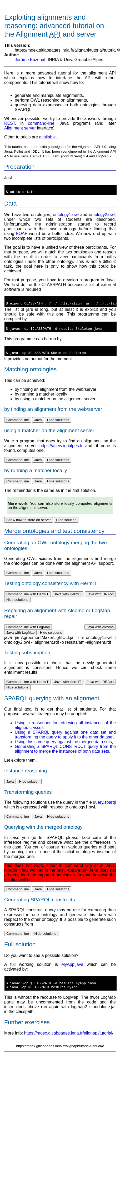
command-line (41, 123)
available (47, 137)
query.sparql (104, 808)
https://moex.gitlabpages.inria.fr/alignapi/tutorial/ (68, 1042)
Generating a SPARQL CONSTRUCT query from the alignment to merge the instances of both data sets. (65, 755)
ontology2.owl (102, 216)
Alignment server (20, 128)
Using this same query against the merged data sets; (64, 748)
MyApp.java (72, 970)
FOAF (21, 235)
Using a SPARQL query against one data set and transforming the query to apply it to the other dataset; (65, 741)
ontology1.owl (66, 216)
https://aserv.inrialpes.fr (61, 452)
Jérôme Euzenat (30, 59)
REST (9, 123)
